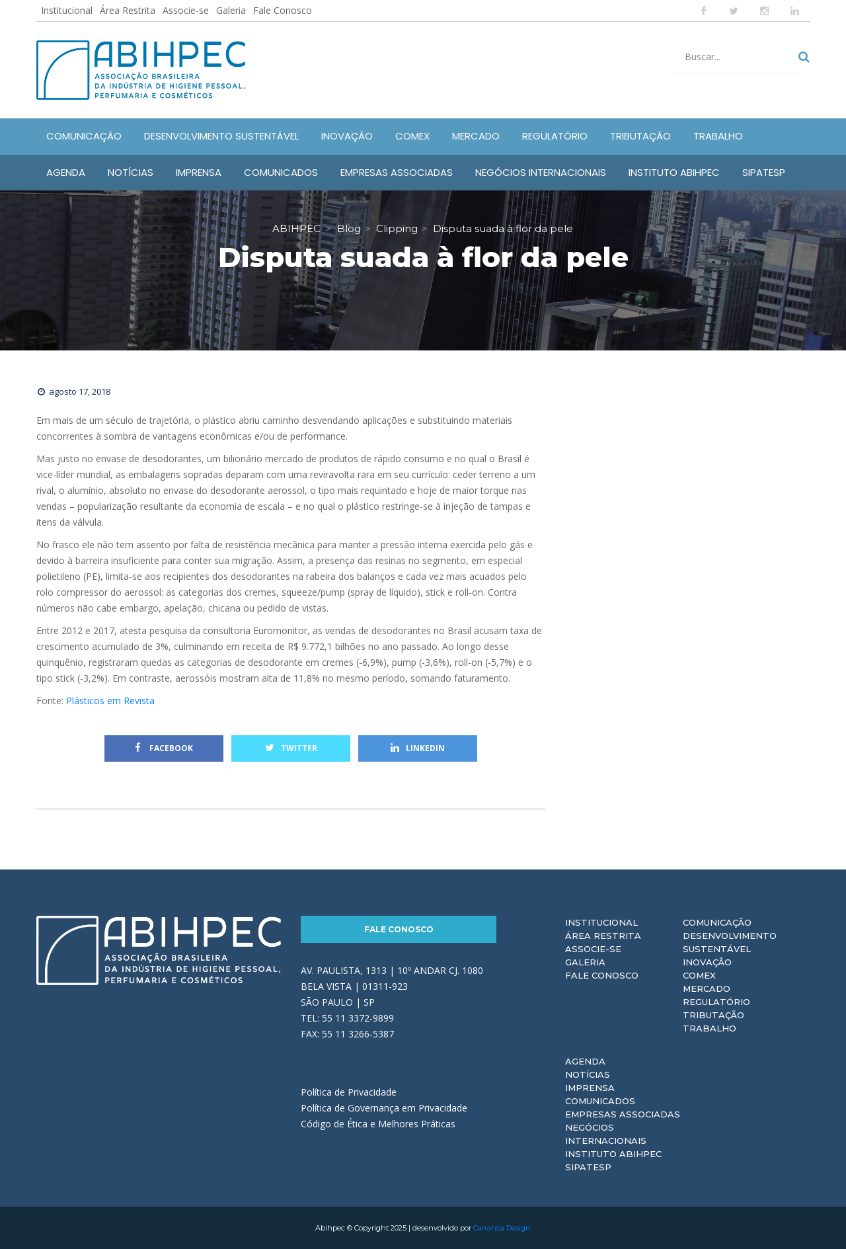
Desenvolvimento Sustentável (730, 942)
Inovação (707, 962)
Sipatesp (588, 1167)
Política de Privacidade (349, 1092)
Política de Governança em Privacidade (384, 1108)
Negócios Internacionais (605, 1134)
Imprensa (590, 1087)
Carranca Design (502, 1227)
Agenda (585, 1061)
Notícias (587, 1074)
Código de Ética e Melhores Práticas (378, 1123)
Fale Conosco (282, 10)
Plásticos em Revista (110, 700)
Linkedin (418, 748)
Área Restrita (127, 10)
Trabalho (709, 1028)
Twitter (291, 748)
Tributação (713, 1015)
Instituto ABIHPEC (613, 1153)
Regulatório (716, 1001)
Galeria (231, 10)
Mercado (706, 988)
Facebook (164, 748)
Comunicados (600, 1101)
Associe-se (186, 10)
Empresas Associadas (622, 1114)
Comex (699, 975)
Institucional (67, 10)
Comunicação (717, 922)
